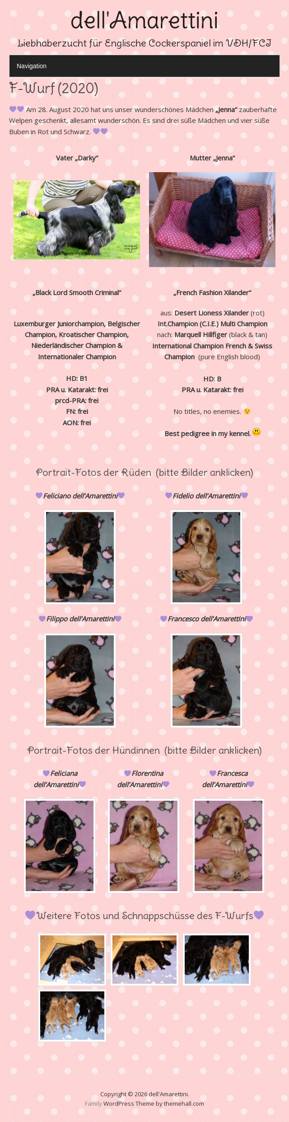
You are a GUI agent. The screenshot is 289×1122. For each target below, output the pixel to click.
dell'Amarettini (144, 20)
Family (93, 1103)
